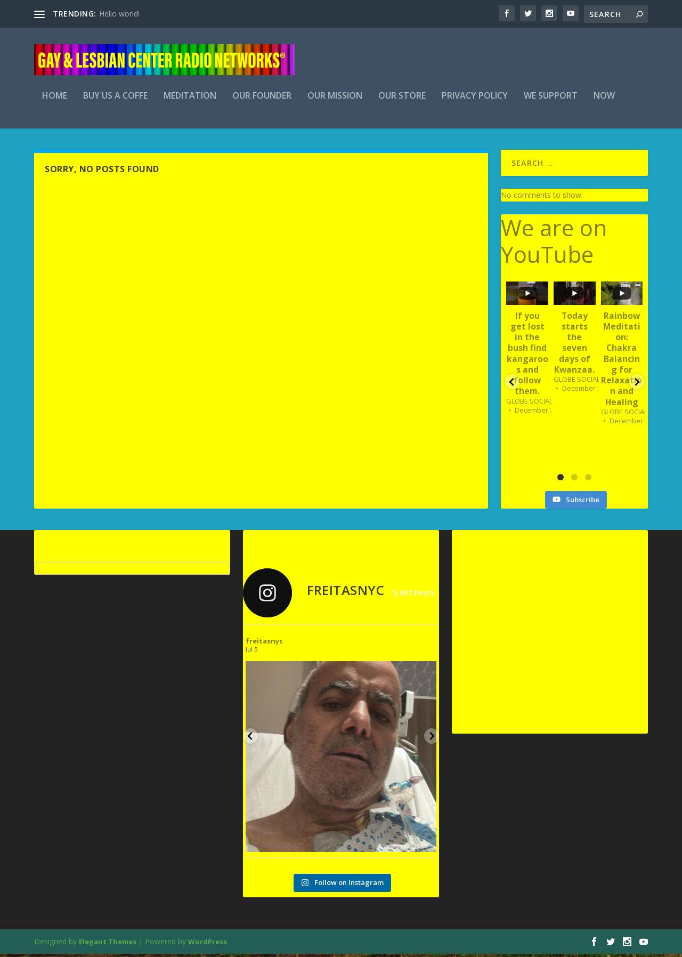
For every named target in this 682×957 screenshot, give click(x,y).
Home (54, 99)
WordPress (207, 945)
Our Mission (334, 99)
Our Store (402, 99)
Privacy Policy (475, 99)
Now (604, 99)
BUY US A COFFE (115, 99)
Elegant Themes (107, 945)
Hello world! (119, 14)
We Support (551, 99)
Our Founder (261, 99)
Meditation (190, 99)
